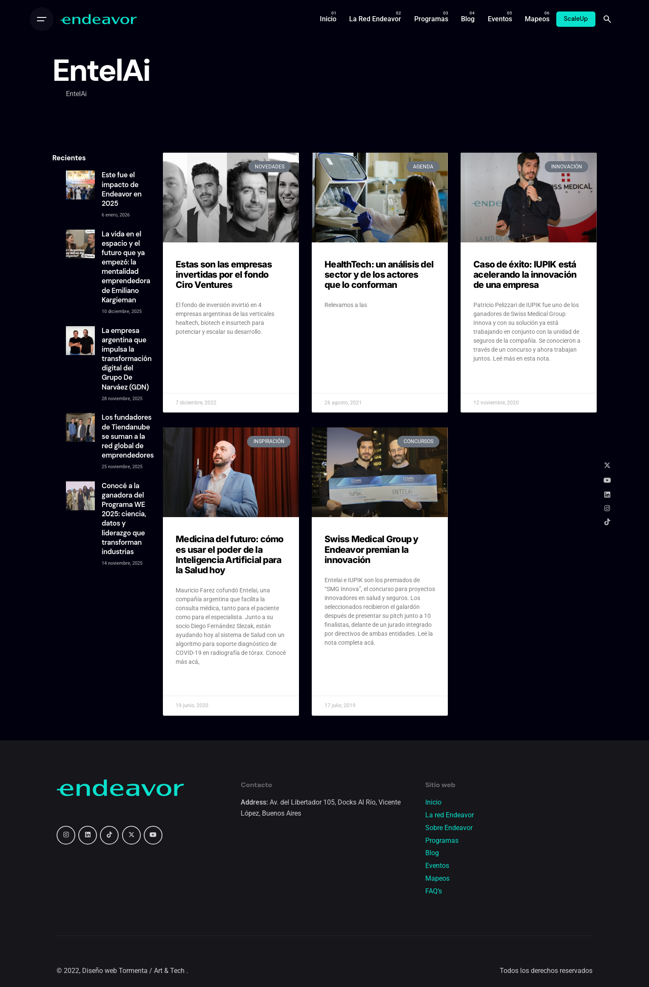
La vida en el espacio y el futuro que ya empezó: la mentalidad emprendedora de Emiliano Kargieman (126, 267)
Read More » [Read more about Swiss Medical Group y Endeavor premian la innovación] (340, 664)
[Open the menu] (42, 19)
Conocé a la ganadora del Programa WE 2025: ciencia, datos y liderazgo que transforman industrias (124, 518)
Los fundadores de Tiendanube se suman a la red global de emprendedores (128, 436)
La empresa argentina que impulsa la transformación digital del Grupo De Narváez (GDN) (126, 359)
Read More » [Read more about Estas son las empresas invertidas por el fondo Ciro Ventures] (192, 353)
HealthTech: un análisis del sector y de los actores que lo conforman (378, 274)
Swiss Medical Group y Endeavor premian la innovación (371, 549)
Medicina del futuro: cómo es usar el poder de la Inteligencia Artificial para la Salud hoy (230, 554)
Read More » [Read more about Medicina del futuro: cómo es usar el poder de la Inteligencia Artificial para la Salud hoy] (192, 683)
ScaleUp (576, 18)
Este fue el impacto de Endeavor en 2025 (122, 189)
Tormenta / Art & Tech (152, 971)
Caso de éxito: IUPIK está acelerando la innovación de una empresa (524, 274)
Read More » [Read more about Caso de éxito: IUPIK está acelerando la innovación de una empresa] (489, 380)
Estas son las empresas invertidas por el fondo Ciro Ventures (224, 274)
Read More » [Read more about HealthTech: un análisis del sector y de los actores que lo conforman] (340, 326)
